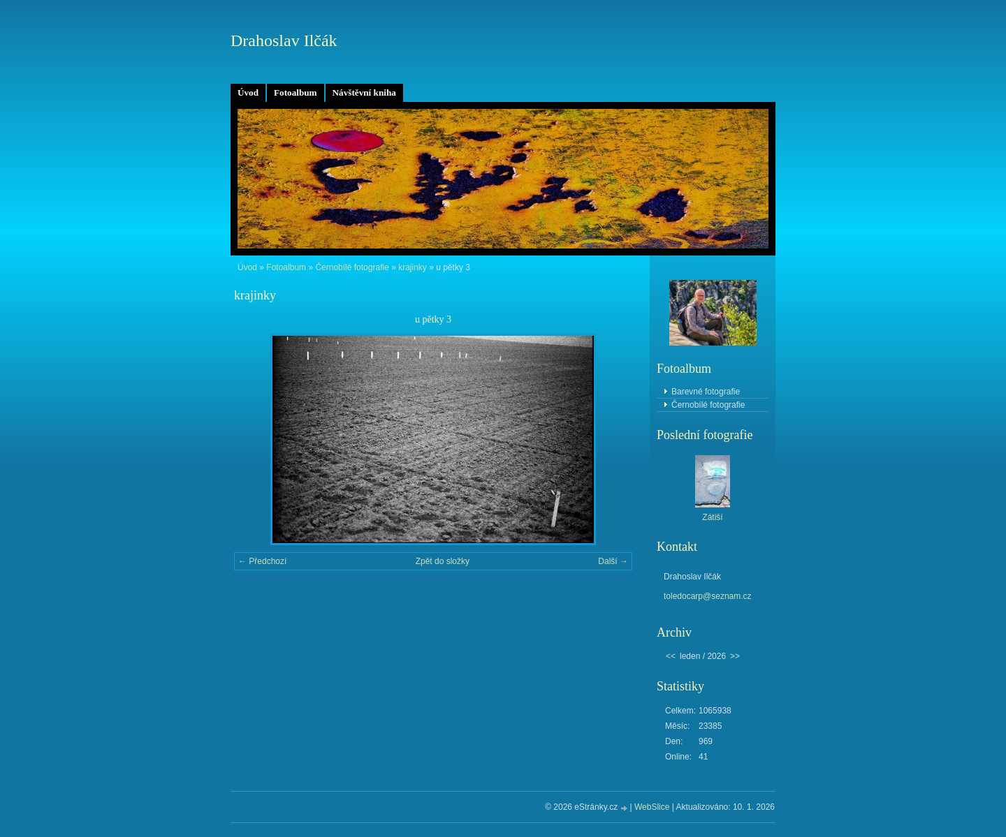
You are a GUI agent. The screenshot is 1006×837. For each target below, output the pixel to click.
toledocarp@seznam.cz (708, 596)
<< (671, 656)
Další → (613, 561)
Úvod (248, 92)
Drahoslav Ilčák (284, 40)
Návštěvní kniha (364, 92)
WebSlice (651, 807)
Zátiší (712, 517)
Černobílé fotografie (351, 267)
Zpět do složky (442, 561)
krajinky (412, 267)
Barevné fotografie (705, 392)
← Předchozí (262, 561)
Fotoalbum (295, 92)
